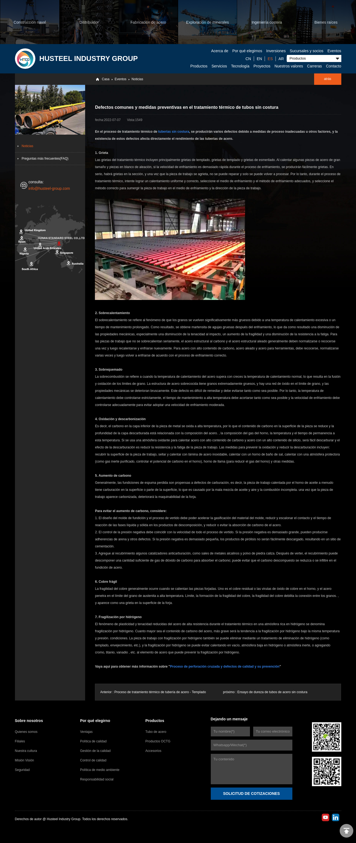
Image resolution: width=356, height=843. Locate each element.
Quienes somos (26, 732)
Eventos (334, 51)
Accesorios (153, 751)
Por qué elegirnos (247, 51)
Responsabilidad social (96, 779)
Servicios (219, 66)
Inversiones (276, 51)
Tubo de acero (155, 732)
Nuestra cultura (26, 751)
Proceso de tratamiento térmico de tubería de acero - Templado (160, 692)
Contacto (333, 66)
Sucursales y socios (306, 51)
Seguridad (22, 770)
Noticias (137, 79)
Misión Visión (24, 760)
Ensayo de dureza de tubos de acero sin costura (272, 692)
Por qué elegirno (95, 720)
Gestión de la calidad (95, 751)
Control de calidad (93, 760)
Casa (105, 79)
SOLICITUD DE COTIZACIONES (251, 793)
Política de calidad (93, 741)
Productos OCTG (157, 741)
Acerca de (219, 51)
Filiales (20, 741)
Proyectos (261, 66)
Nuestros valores (288, 66)
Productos (199, 66)
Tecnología (240, 66)
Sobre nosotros (29, 720)
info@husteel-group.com (49, 188)
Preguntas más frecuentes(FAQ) (45, 158)
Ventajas (86, 732)
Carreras (314, 66)
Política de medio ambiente (99, 770)
